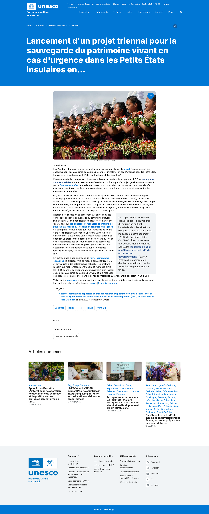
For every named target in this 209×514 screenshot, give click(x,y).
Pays (170, 12)
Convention (84, 12)
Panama (120, 394)
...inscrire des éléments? (78, 468)
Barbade (150, 391)
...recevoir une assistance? (74, 462)
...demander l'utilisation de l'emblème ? (77, 486)
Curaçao (150, 388)
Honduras (134, 391)
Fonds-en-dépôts (69, 185)
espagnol (112, 283)
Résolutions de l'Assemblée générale (129, 477)
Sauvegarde (144, 12)
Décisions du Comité (129, 482)
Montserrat (162, 403)
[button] (175, 27)
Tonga (90, 307)
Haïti (148, 400)
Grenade (162, 397)
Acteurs (159, 12)
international (35, 385)
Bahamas (59, 307)
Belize (71, 307)
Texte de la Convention (130, 461)
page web (72, 280)
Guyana (171, 397)
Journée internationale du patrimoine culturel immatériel (88, 4)
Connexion (71, 8)
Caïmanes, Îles (170, 391)
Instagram (153, 468)
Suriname (150, 412)
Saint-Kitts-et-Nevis (162, 406)
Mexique (110, 394)
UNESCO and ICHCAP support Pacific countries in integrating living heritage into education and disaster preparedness (84, 393)
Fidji (80, 307)
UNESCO (30, 26)
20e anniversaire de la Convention (126, 4)
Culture (41, 26)
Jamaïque (151, 403)
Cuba (128, 385)
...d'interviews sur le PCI (104, 465)
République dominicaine (118, 388)
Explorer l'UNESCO (151, 4)
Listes (129, 12)
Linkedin (152, 485)
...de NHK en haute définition (102, 470)
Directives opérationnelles (126, 466)
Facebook (153, 462)
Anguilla (150, 385)
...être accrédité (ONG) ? (78, 481)
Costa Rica (119, 385)
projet (127, 169)
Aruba (159, 388)
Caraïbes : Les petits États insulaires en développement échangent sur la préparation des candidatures (163, 419)
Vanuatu (101, 307)
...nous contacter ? (75, 491)
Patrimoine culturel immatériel (38, 14)
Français (166, 4)
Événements (101, 12)
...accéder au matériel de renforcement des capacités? (78, 474)
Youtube (152, 474)
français (102, 283)
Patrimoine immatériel (58, 26)
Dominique (151, 397)
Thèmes (117, 12)
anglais (93, 283)
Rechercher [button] (180, 12)
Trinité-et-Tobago (165, 412)
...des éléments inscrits (103, 461)
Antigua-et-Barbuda (165, 385)
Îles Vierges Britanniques (164, 400)
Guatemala (122, 391)
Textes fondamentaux (129, 472)
